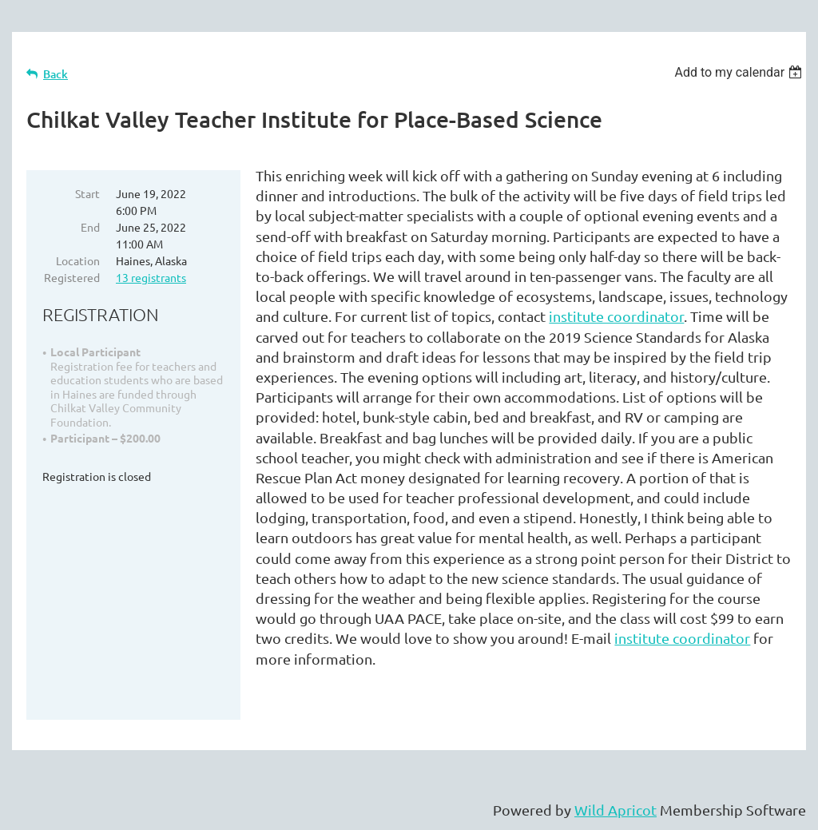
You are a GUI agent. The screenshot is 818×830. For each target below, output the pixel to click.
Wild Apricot (615, 809)
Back (55, 73)
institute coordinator (616, 316)
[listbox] (740, 72)
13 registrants (151, 277)
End (90, 227)
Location (78, 260)
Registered (72, 277)
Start (87, 193)
